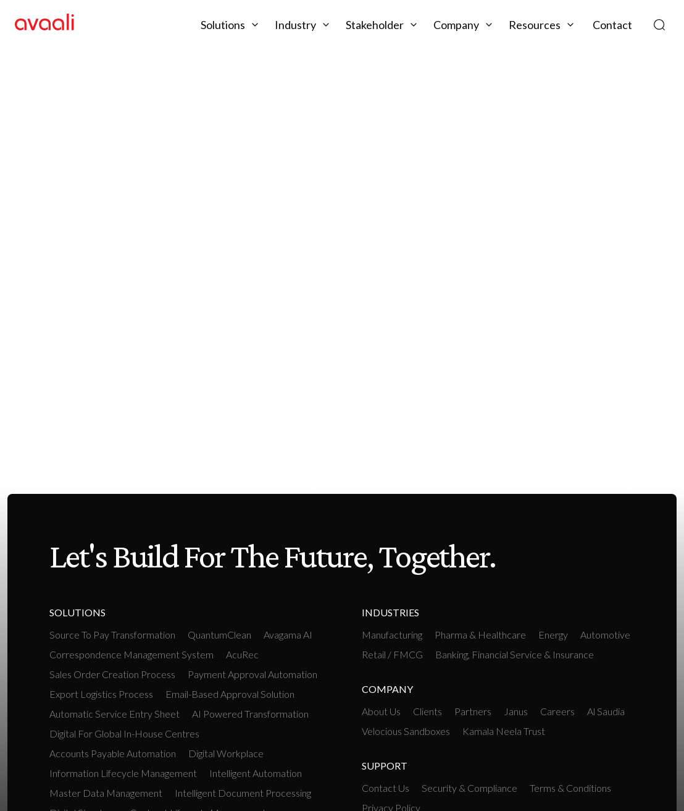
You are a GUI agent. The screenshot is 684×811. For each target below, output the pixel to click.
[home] (44, 24)
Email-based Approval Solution (229, 694)
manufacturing (392, 634)
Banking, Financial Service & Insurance (514, 654)
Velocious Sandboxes (406, 731)
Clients (427, 711)
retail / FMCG (392, 654)
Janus (516, 711)
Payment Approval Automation (252, 674)
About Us (381, 711)
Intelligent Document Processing (243, 793)
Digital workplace (226, 753)
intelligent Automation (255, 773)
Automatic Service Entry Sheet (114, 714)
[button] (231, 24)
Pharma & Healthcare (480, 634)
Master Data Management (105, 793)
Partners (472, 711)
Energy (553, 634)
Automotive (605, 634)
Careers (557, 711)
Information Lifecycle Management (123, 773)
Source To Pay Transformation (112, 634)
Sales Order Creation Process (112, 674)
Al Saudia (606, 711)
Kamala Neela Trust (503, 731)
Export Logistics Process (101, 694)
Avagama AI (288, 634)
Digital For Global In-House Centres (124, 733)
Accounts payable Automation (112, 753)
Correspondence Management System (131, 654)
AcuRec (242, 654)
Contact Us (385, 788)
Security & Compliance (469, 788)
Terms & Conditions (570, 788)
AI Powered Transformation (250, 714)
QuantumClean (219, 634)
